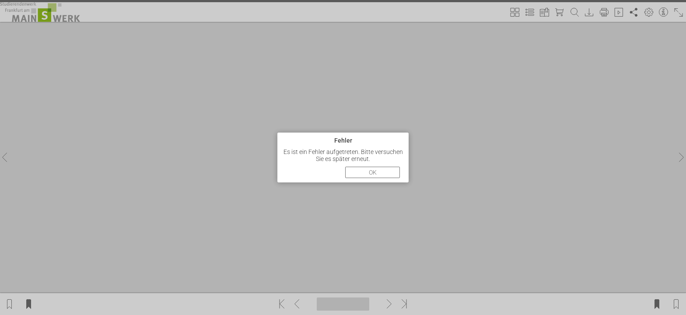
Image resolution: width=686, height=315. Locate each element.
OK (373, 172)
